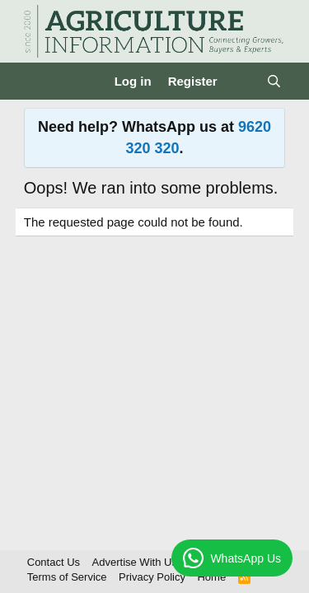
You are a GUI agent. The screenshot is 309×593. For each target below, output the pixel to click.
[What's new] (242, 81)
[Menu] (38, 81)
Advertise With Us (134, 562)
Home (211, 577)
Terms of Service (67, 577)
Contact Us (53, 562)
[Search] (274, 81)
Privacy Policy (152, 577)
